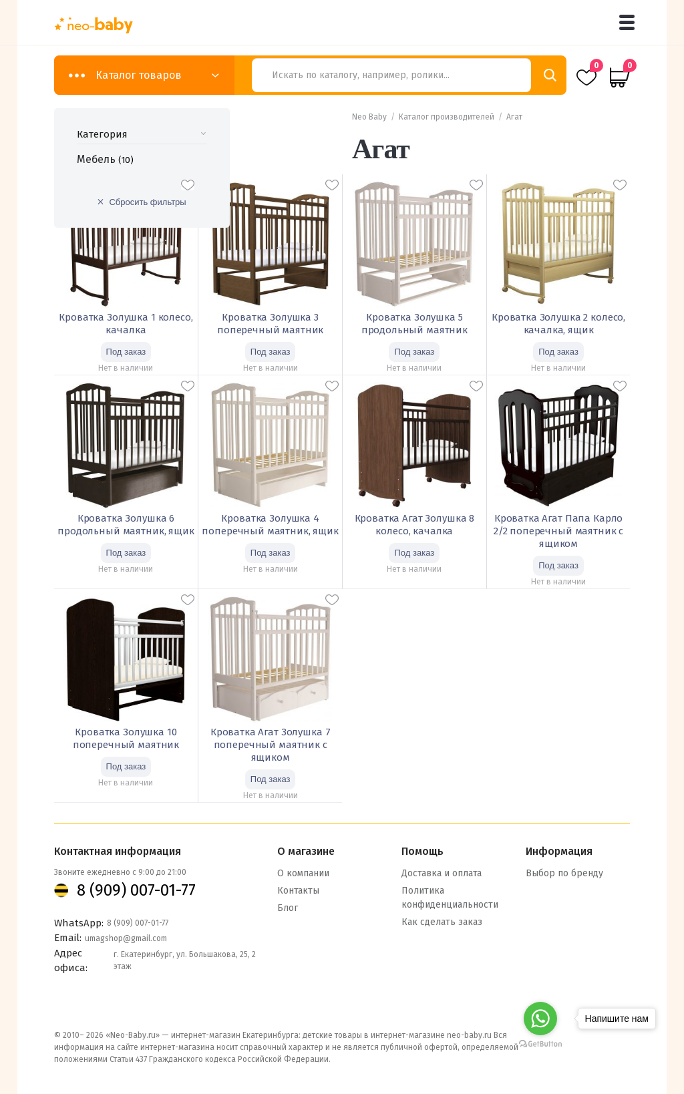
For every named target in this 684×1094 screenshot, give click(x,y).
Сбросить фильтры (147, 202)
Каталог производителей (446, 117)
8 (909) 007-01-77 (136, 889)
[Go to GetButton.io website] (540, 1043)
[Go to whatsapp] (540, 1018)
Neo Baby (369, 117)
